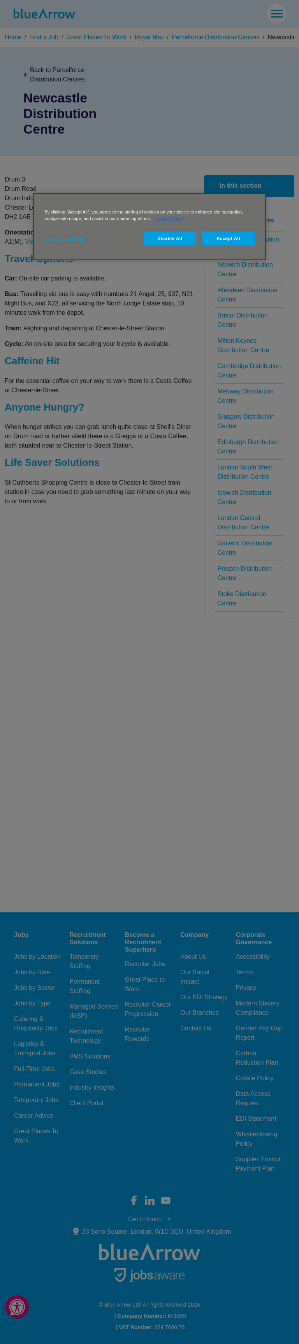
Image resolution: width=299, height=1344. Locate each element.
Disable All (169, 238)
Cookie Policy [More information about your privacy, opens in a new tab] (168, 218)
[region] (149, 226)
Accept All (228, 238)
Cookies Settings (64, 238)
